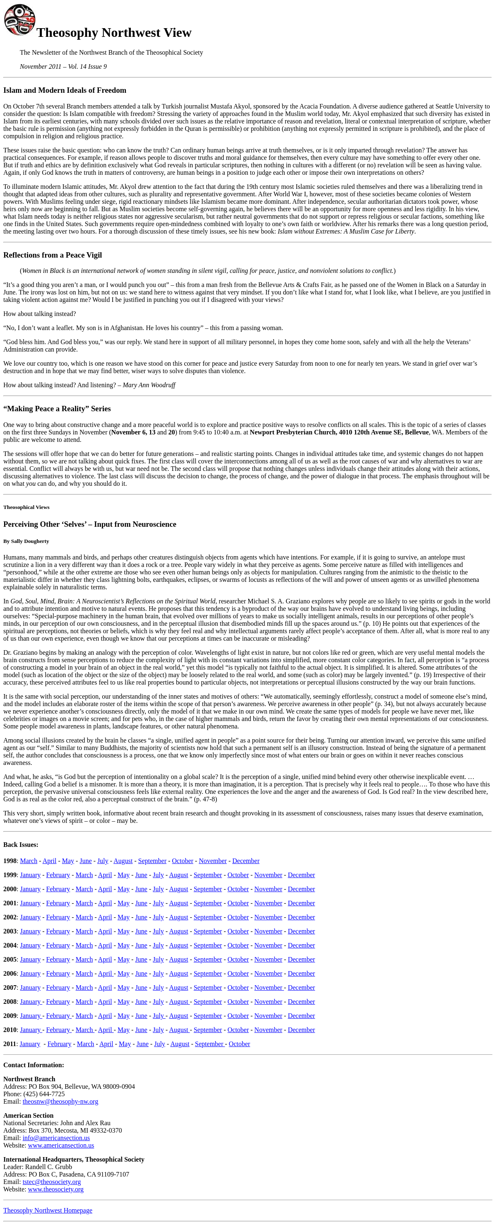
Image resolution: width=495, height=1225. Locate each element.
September (152, 860)
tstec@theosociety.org (52, 1181)
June (85, 860)
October (183, 860)
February (58, 874)
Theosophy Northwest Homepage (47, 1210)
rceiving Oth (32, 524)
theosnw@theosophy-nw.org (61, 1101)
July (102, 860)
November (213, 860)
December (246, 860)
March (28, 860)
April (50, 860)
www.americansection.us (61, 1145)
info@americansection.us (56, 1137)
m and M (30, 90)
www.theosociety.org (56, 1189)
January (30, 874)
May (68, 860)
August (122, 860)
